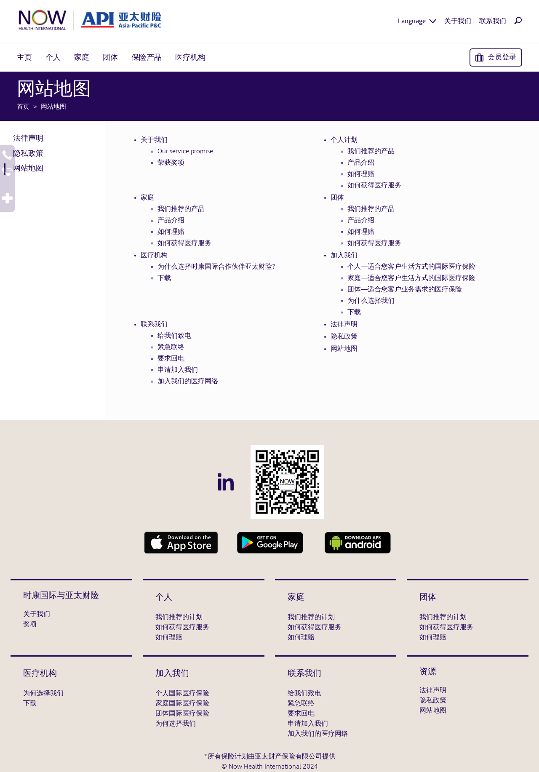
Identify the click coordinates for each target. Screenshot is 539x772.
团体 (337, 198)
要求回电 (170, 358)
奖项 (30, 624)
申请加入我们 (177, 370)
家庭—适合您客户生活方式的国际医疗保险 (411, 278)
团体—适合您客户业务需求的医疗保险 (404, 289)
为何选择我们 (43, 693)
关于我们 (154, 140)
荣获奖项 (170, 163)
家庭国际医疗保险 (182, 703)
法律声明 (28, 138)
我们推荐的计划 (179, 617)
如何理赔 (360, 174)
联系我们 (154, 324)
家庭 (147, 198)
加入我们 (344, 255)
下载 (164, 278)
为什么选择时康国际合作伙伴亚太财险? (216, 267)
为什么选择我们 (371, 301)
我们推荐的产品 (371, 151)
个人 (163, 597)
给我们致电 (174, 336)
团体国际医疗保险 (182, 714)
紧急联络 (170, 347)
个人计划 (344, 140)
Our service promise (185, 151)
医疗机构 (154, 255)
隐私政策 (28, 154)
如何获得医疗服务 (374, 185)
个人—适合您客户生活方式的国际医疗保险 (411, 267)
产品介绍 (360, 163)
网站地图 (28, 169)
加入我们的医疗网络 (187, 381)
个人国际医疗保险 (182, 693)
